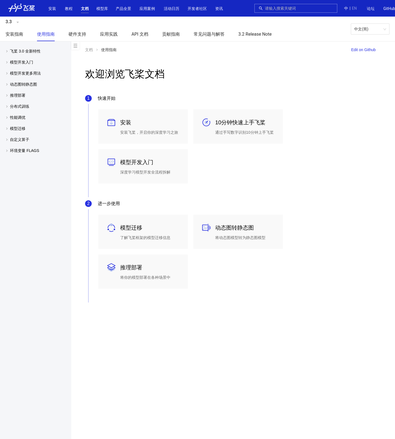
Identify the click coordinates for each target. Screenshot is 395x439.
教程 (69, 8)
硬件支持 (77, 34)
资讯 (219, 8)
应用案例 (147, 8)
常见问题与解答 (209, 34)
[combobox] (299, 8)
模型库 (102, 8)
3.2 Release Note (255, 34)
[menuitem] (371, 9)
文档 (85, 8)
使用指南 (46, 34)
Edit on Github (363, 50)
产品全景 (123, 8)
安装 (52, 8)
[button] (85, 8)
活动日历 (171, 8)
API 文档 (139, 34)
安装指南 (14, 34)
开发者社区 (197, 8)
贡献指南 (171, 34)
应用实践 (109, 34)
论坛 (371, 8)
